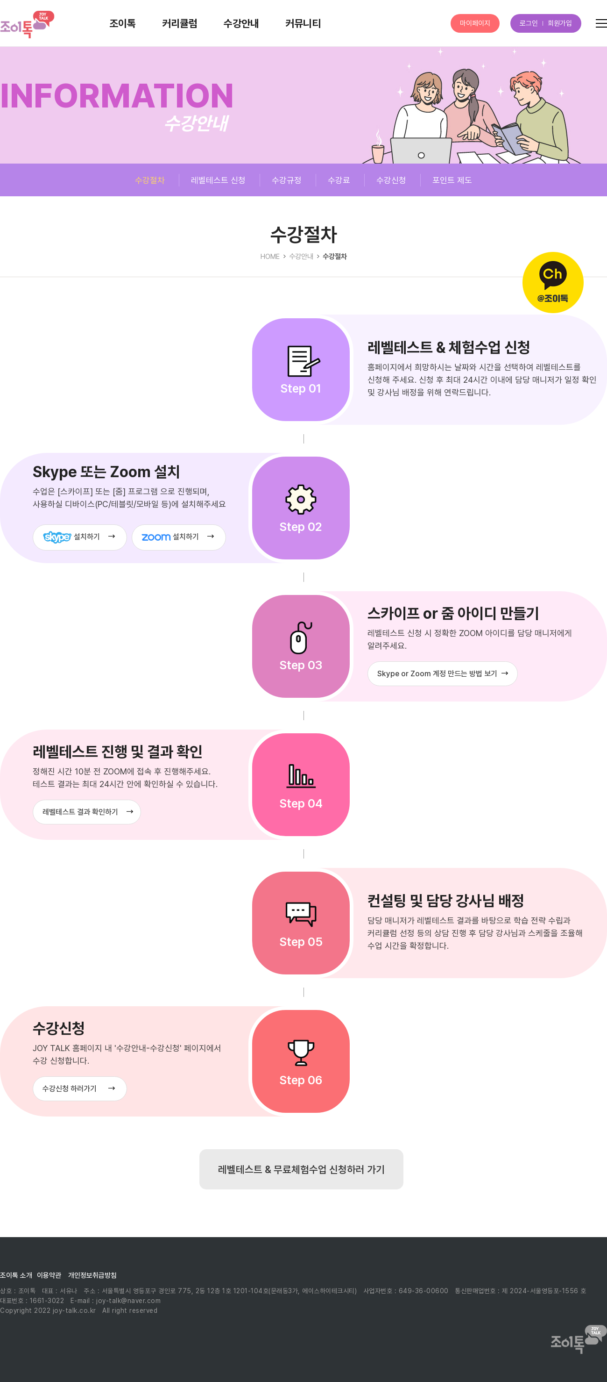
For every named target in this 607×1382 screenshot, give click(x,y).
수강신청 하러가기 (69, 1088)
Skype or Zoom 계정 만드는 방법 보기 (437, 673)
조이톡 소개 (16, 1275)
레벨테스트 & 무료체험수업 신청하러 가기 (301, 1169)
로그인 (529, 23)
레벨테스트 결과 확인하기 (80, 812)
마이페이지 (475, 23)
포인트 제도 (452, 180)
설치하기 (71, 537)
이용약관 (49, 1275)
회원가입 (560, 23)
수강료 (339, 180)
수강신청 (391, 180)
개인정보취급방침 (92, 1275)
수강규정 (287, 180)
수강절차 (150, 180)
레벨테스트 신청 (218, 180)
